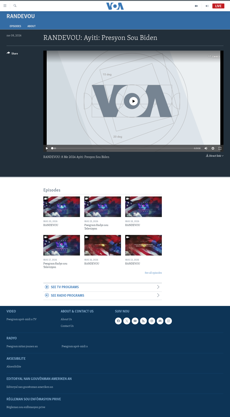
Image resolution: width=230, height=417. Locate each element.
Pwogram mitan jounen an (22, 346)
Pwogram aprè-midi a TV (22, 319)
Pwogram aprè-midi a (75, 346)
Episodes (15, 26)
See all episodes (153, 273)
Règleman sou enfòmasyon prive (26, 407)
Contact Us (67, 326)
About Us (66, 319)
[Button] (12, 54)
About (31, 26)
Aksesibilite (14, 366)
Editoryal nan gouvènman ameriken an (30, 387)
